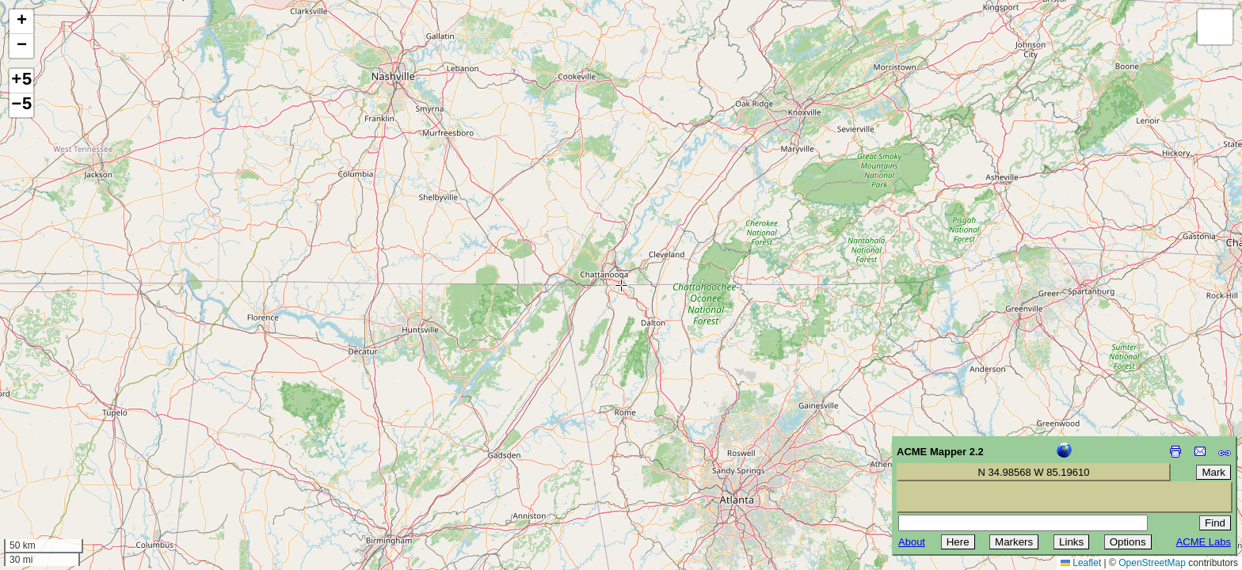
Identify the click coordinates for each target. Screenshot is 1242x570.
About (911, 542)
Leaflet (1081, 562)
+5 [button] (21, 81)
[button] (21, 22)
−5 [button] (21, 105)
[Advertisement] (84, 457)
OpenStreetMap (1152, 562)
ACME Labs (1203, 542)
